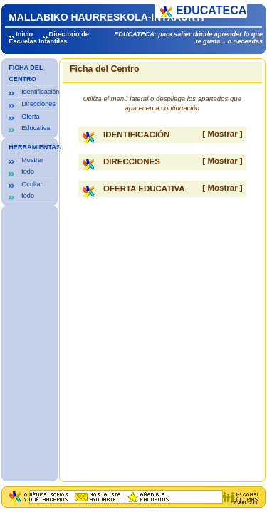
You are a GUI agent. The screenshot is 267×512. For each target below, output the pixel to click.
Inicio (24, 34)
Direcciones (38, 103)
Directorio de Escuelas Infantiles (49, 38)
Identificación (40, 91)
